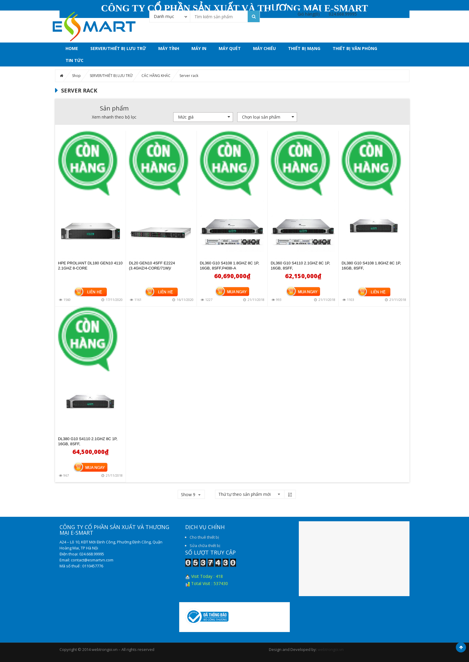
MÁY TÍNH (168, 48)
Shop (76, 75)
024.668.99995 (343, 14)
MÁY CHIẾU (264, 48)
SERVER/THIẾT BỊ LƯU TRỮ (118, 48)
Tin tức (74, 60)
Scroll (461, 647)
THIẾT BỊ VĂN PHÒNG (355, 48)
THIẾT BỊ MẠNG (304, 48)
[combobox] (170, 16)
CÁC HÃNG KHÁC (155, 75)
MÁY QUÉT (230, 48)
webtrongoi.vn (331, 649)
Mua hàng (232, 291)
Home (72, 48)
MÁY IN (198, 48)
